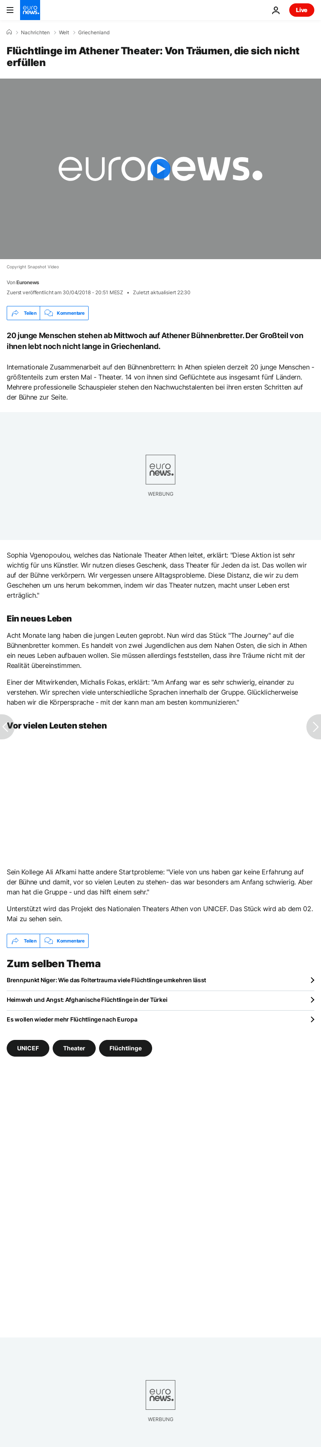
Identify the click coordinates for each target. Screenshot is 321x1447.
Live (302, 9)
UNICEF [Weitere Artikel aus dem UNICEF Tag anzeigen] (28, 1048)
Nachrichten (35, 32)
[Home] (9, 32)
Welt (64, 32)
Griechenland (94, 32)
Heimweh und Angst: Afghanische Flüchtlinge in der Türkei (87, 999)
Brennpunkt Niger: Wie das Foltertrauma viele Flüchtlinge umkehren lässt (106, 979)
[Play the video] (160, 169)
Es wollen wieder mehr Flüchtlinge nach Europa (72, 1019)
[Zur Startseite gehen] (30, 10)
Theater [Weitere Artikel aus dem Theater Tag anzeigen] (74, 1048)
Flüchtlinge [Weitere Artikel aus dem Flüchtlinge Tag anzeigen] (126, 1048)
